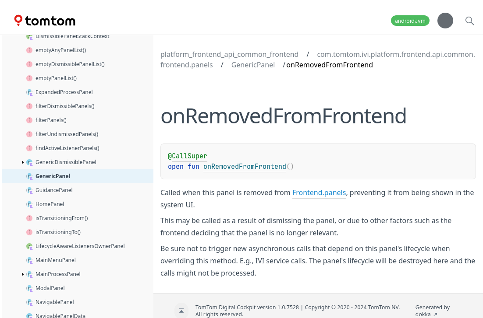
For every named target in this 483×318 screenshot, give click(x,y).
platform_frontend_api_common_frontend (229, 54)
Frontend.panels (319, 192)
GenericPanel (253, 65)
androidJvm (410, 20)
